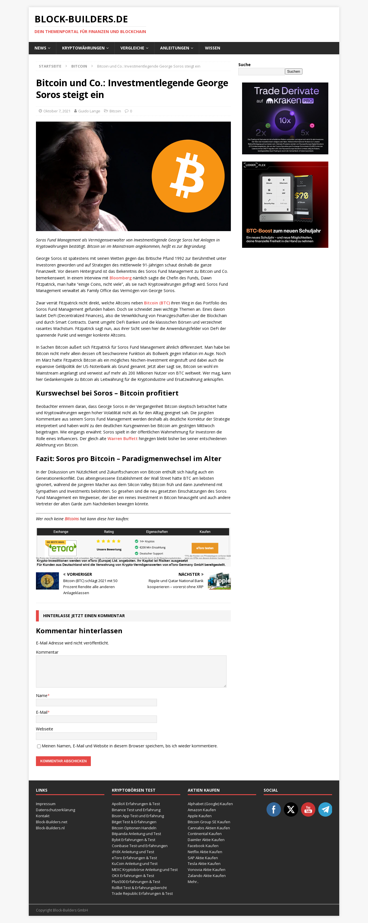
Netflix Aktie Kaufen (205, 851)
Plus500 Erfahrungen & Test (136, 881)
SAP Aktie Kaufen (203, 857)
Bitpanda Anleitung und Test (136, 833)
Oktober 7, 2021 (56, 111)
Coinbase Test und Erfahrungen (140, 845)
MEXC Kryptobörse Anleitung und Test (145, 869)
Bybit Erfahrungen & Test (133, 839)
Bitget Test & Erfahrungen (134, 821)
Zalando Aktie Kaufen (207, 875)
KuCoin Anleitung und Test (135, 863)
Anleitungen (174, 48)
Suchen (293, 71)
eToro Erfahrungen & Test (134, 857)
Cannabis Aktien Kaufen (209, 827)
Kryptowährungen (83, 48)
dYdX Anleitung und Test (133, 851)
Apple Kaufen (200, 815)
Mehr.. (193, 881)
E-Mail (41, 712)
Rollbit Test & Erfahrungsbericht (139, 887)
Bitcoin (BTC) (157, 303)
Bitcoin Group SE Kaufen (209, 821)
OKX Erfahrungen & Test (133, 875)
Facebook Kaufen (203, 845)
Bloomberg (121, 278)
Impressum (45, 803)
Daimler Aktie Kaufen (206, 839)
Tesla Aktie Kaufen (204, 863)
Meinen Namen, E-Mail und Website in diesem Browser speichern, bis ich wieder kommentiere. (130, 746)
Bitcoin (115, 111)
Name (41, 695)
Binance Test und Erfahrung (136, 809)
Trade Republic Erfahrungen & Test (142, 893)
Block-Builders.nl (50, 827)
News (40, 48)
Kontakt (42, 815)
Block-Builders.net (51, 821)
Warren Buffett (123, 438)
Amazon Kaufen (202, 809)
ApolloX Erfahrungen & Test (136, 803)
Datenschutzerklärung (55, 809)
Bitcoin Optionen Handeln (134, 827)
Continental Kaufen (205, 833)
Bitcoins (72, 518)
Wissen (212, 48)
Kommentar (47, 652)
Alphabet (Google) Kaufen (210, 803)
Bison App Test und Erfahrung (138, 815)
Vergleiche (132, 48)
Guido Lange (89, 111)
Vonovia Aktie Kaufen (206, 869)
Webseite (44, 729)
